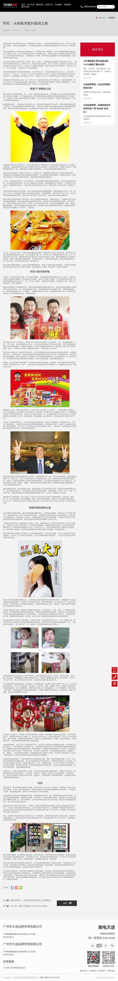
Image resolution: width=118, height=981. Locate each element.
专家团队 (67, 5)
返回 (67, 903)
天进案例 (58, 5)
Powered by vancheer (106, 977)
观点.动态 (25, 7)
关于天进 (30, 5)
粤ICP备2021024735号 (50, 977)
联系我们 (102, 971)
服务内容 (40, 5)
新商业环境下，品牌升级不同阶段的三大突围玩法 (27, 900)
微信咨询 (114, 670)
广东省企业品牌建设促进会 (14, 968)
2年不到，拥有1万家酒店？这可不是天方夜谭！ (26, 906)
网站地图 (111, 971)
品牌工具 (49, 5)
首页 (23, 5)
